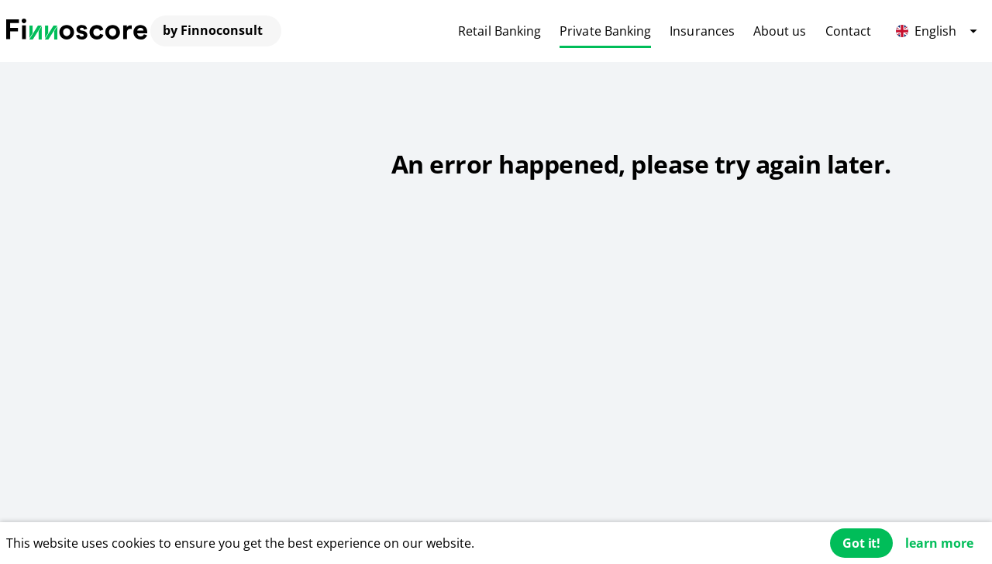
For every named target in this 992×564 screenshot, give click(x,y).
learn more (939, 543)
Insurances (702, 31)
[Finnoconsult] (76, 31)
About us (780, 31)
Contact (848, 31)
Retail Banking (499, 31)
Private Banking (605, 31)
